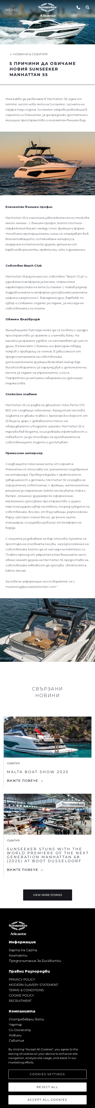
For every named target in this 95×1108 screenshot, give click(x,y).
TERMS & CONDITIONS (26, 990)
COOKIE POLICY (21, 995)
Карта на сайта (23, 950)
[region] (47, 1075)
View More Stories (47, 895)
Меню (11, 10)
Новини (15, 1035)
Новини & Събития (28, 54)
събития (16, 1041)
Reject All (47, 1087)
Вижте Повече (22, 781)
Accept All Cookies (47, 1099)
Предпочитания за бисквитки (35, 961)
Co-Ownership (20, 1030)
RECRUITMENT (20, 1001)
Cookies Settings (47, 1074)
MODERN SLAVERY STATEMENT (33, 985)
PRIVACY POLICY (22, 979)
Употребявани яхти (26, 1019)
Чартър (15, 1025)
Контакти (18, 956)
